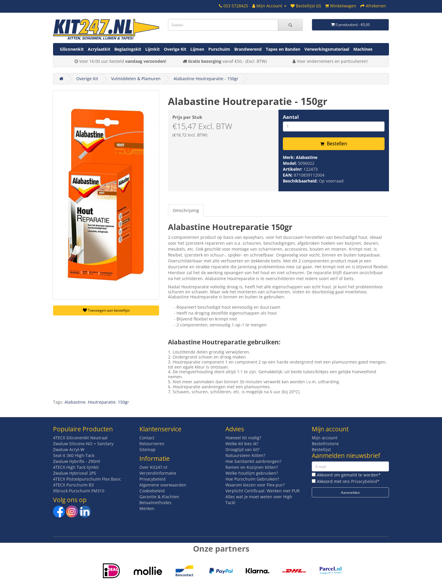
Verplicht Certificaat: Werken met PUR (262, 491)
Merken (146, 508)
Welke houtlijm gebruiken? (251, 473)
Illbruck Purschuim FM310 (78, 491)
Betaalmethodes (155, 502)
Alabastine (306, 157)
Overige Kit (175, 49)
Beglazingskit (127, 49)
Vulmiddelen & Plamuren (136, 78)
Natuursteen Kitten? (245, 455)
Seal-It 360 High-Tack (73, 455)
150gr (123, 402)
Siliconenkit (72, 49)
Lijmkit (152, 49)
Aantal (291, 117)
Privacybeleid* (365, 481)
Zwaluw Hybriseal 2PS (74, 473)
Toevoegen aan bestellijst (106, 310)
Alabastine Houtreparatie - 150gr (206, 78)
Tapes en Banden (283, 49)
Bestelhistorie (325, 443)
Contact (146, 437)
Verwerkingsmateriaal (326, 49)
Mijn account (324, 437)
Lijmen (197, 49)
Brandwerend (248, 49)
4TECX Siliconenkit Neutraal (80, 437)
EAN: (288, 175)
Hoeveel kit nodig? (243, 437)
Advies (234, 429)
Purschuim (219, 49)
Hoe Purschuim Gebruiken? (252, 479)
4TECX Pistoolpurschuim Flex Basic (87, 479)
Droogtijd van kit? (242, 449)
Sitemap (147, 449)
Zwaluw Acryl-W (68, 449)
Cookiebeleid (152, 491)
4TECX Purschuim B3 (73, 485)
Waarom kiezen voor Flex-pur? (255, 485)
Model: (290, 163)
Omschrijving (186, 210)
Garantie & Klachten (159, 496)
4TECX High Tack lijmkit (76, 467)
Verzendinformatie (157, 473)
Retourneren (151, 443)
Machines (362, 49)
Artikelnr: (293, 169)
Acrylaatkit (99, 49)
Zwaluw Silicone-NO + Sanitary (83, 443)
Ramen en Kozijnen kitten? (251, 467)
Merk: (289, 157)
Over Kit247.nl (153, 467)
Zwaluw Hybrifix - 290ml (76, 461)
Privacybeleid (152, 479)
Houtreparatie (102, 402)
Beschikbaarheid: (301, 181)
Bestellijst (321, 449)
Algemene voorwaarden (162, 485)
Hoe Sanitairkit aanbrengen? (253, 461)
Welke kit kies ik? (241, 443)
